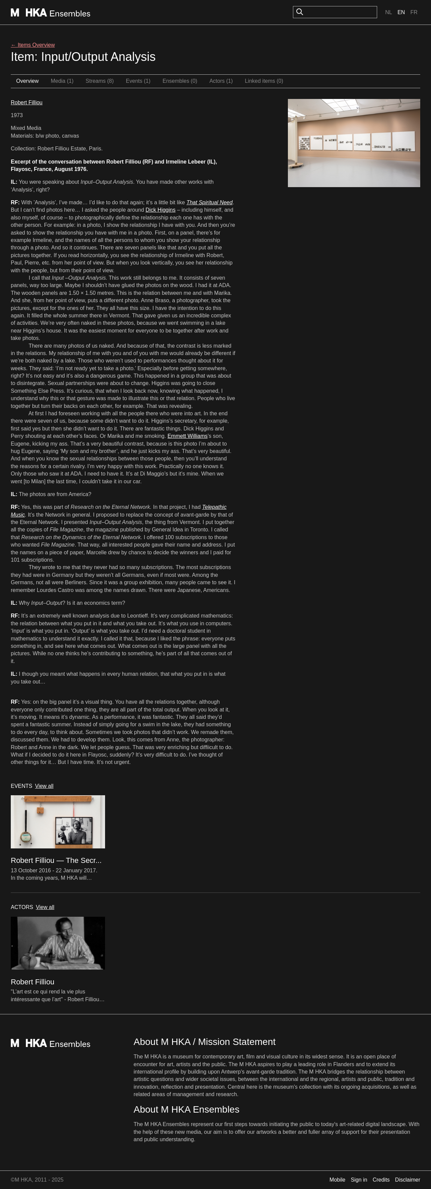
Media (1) (62, 81)
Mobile (337, 1180)
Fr (414, 12)
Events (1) (138, 81)
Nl (388, 12)
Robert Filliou (26, 102)
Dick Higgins (160, 210)
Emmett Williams (187, 436)
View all (44, 786)
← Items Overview (33, 45)
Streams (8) (100, 81)
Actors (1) (221, 81)
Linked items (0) (264, 81)
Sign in (359, 1180)
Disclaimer (407, 1180)
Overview (27, 81)
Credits (381, 1180)
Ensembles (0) (180, 81)
